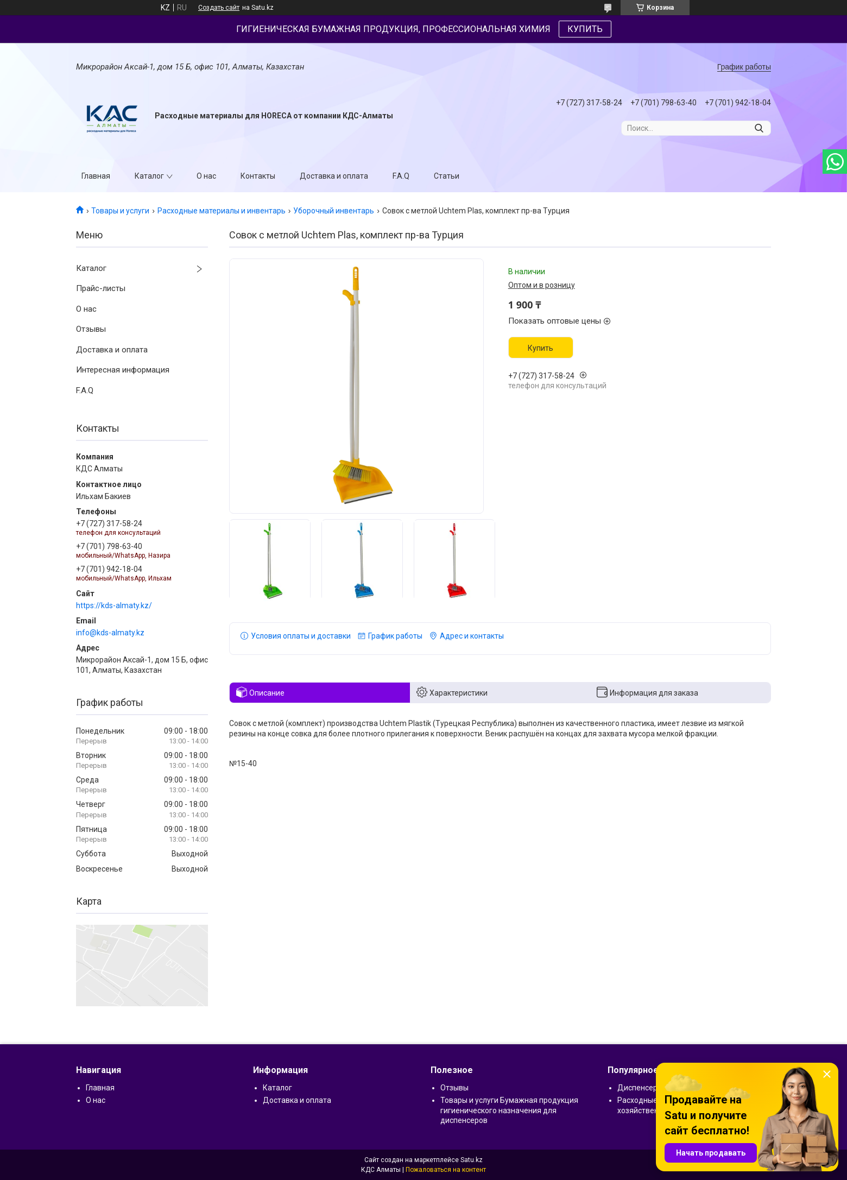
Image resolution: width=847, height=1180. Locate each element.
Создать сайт (218, 7)
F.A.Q (401, 176)
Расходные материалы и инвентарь (221, 210)
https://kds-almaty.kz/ (114, 605)
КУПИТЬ (585, 29)
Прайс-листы (100, 288)
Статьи (446, 176)
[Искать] (759, 128)
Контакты (258, 176)
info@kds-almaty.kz (110, 632)
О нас (206, 176)
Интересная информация (122, 370)
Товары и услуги (120, 210)
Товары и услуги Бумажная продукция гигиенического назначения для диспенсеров (509, 1110)
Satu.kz (471, 1160)
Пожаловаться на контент (446, 1169)
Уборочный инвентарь (333, 210)
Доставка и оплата (334, 176)
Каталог (149, 176)
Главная (95, 176)
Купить (540, 348)
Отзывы (91, 329)
